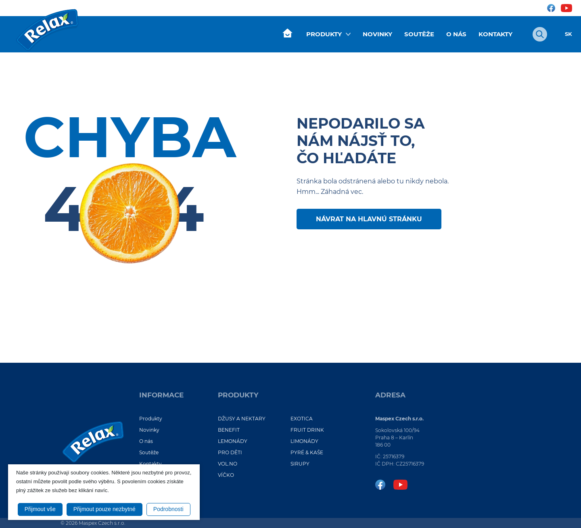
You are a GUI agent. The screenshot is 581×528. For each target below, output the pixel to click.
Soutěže (419, 34)
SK (568, 34)
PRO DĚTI (230, 452)
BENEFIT (229, 430)
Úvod (287, 33)
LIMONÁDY (304, 441)
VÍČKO (226, 475)
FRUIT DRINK (307, 430)
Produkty (324, 34)
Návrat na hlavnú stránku (369, 219)
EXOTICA (301, 419)
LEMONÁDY (232, 441)
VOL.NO (227, 464)
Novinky (377, 34)
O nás (456, 34)
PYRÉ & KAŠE (306, 452)
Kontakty (495, 34)
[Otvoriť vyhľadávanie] (540, 34)
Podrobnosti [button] (168, 509)
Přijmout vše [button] (40, 509)
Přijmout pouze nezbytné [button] (104, 509)
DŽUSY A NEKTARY (241, 419)
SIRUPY (299, 464)
